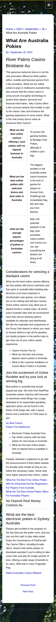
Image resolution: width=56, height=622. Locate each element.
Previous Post (28, 585)
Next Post (28, 591)
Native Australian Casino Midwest (23, 572)
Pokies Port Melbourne (18, 426)
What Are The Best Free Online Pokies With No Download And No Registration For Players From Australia (27, 483)
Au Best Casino (14, 423)
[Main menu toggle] (49, 4)
